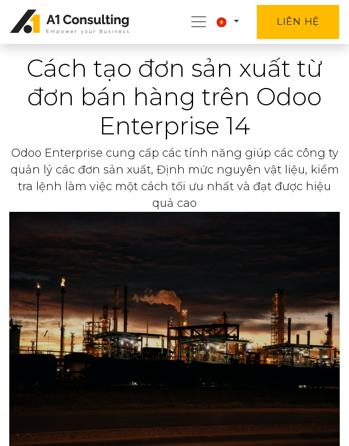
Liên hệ (298, 21)
